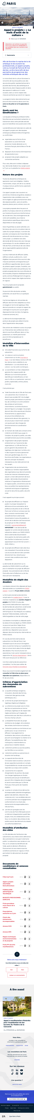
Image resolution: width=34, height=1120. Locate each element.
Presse (7, 1108)
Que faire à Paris (14, 1116)
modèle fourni (17, 597)
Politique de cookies (23, 1108)
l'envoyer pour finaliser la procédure (15, 667)
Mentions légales (5, 1105)
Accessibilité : (22, 1105)
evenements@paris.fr (19, 525)
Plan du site (17, 1110)
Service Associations (19, 655)
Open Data (13, 1108)
